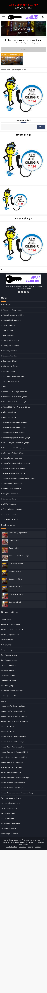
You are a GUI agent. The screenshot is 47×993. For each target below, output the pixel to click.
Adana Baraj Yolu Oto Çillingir (14, 448)
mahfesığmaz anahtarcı (11, 382)
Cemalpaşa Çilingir (10, 499)
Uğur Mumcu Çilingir (10, 366)
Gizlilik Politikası (9, 326)
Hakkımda (22, 847)
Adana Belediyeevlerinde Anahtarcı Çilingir (19, 479)
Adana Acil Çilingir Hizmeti (13, 310)
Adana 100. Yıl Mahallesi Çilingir (15, 397)
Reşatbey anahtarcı (10, 351)
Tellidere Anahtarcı (10, 514)
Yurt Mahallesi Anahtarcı (12, 489)
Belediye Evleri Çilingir (12, 58)
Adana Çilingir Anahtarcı (12, 55)
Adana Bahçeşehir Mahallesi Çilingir (16, 438)
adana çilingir (25, 843)
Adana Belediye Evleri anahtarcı (15, 469)
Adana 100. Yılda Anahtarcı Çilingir (16, 402)
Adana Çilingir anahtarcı (12, 320)
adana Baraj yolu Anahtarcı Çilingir (16, 443)
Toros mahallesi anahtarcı (12, 484)
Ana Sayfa (7, 305)
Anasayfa (11, 43)
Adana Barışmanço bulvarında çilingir (17, 463)
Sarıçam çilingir (8, 336)
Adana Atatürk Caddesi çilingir (14, 428)
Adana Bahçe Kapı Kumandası (14, 433)
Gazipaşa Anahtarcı (10, 356)
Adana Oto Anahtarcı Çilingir (13, 315)
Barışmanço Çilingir (10, 361)
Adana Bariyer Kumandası (12, 458)
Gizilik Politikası (11, 847)
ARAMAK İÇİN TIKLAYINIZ (23, 7)
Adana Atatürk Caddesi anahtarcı (15, 423)
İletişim (30, 847)
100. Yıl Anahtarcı (9, 504)
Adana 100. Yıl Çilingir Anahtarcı (15, 392)
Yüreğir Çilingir (8, 331)
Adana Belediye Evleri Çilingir (14, 474)
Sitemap (38, 847)
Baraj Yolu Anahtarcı (10, 494)
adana (5, 387)
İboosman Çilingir (9, 371)
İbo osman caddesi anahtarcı (13, 377)
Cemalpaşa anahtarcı (11, 341)
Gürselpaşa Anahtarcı (11, 520)
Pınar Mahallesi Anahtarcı (12, 509)
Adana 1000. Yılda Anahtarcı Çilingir (16, 407)
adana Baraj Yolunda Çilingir (13, 453)
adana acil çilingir (9, 412)
